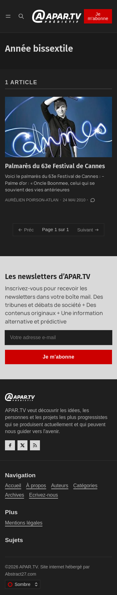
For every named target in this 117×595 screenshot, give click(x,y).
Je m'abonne (98, 16)
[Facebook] (10, 445)
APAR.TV (28, 566)
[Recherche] (21, 16)
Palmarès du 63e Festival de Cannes (55, 166)
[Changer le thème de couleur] (22, 584)
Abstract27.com (20, 574)
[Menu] (9, 16)
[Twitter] (22, 445)
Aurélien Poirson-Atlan (31, 200)
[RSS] (35, 445)
